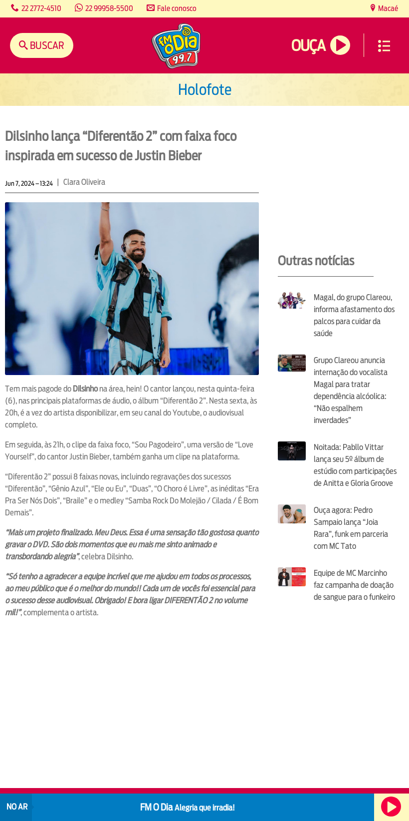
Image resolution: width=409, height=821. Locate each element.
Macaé (387, 8)
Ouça (308, 45)
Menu (384, 45)
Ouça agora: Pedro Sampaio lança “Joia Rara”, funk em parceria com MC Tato (351, 528)
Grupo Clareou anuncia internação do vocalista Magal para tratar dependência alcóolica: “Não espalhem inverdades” (351, 390)
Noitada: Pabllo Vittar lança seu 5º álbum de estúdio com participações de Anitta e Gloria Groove (355, 465)
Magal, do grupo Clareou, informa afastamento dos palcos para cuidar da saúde (354, 315)
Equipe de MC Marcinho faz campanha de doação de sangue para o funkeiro (354, 585)
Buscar (46, 45)
